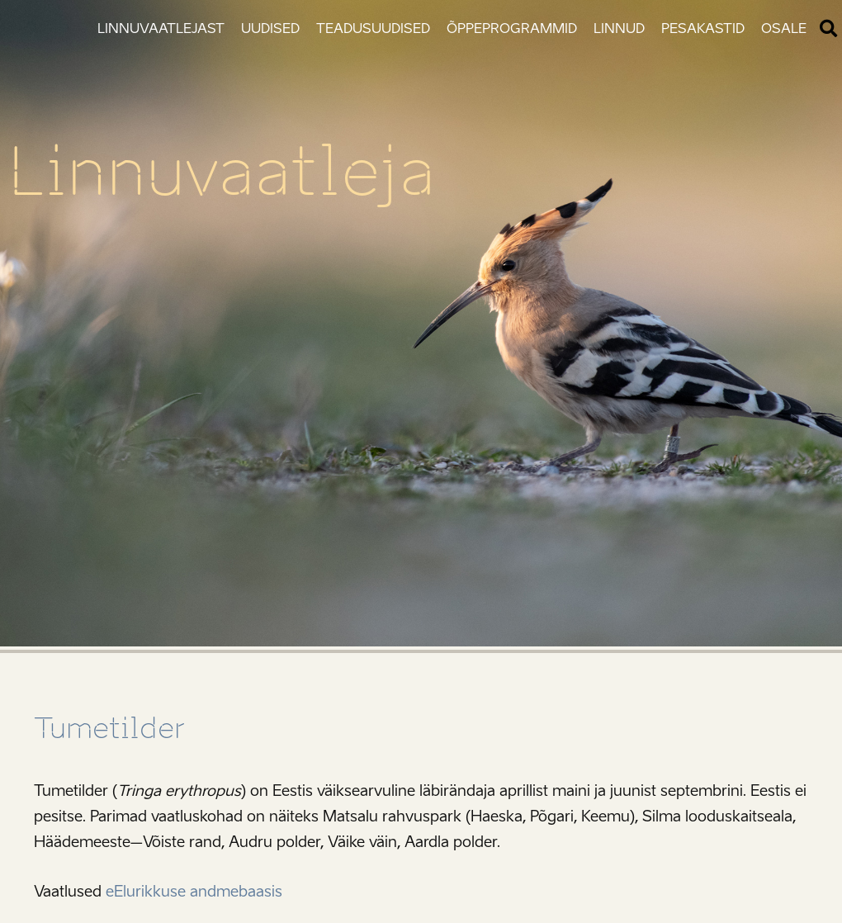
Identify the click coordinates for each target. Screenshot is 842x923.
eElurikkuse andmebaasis (194, 892)
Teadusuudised (373, 28)
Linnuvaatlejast (161, 28)
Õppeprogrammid (512, 28)
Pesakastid (703, 28)
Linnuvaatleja (221, 171)
